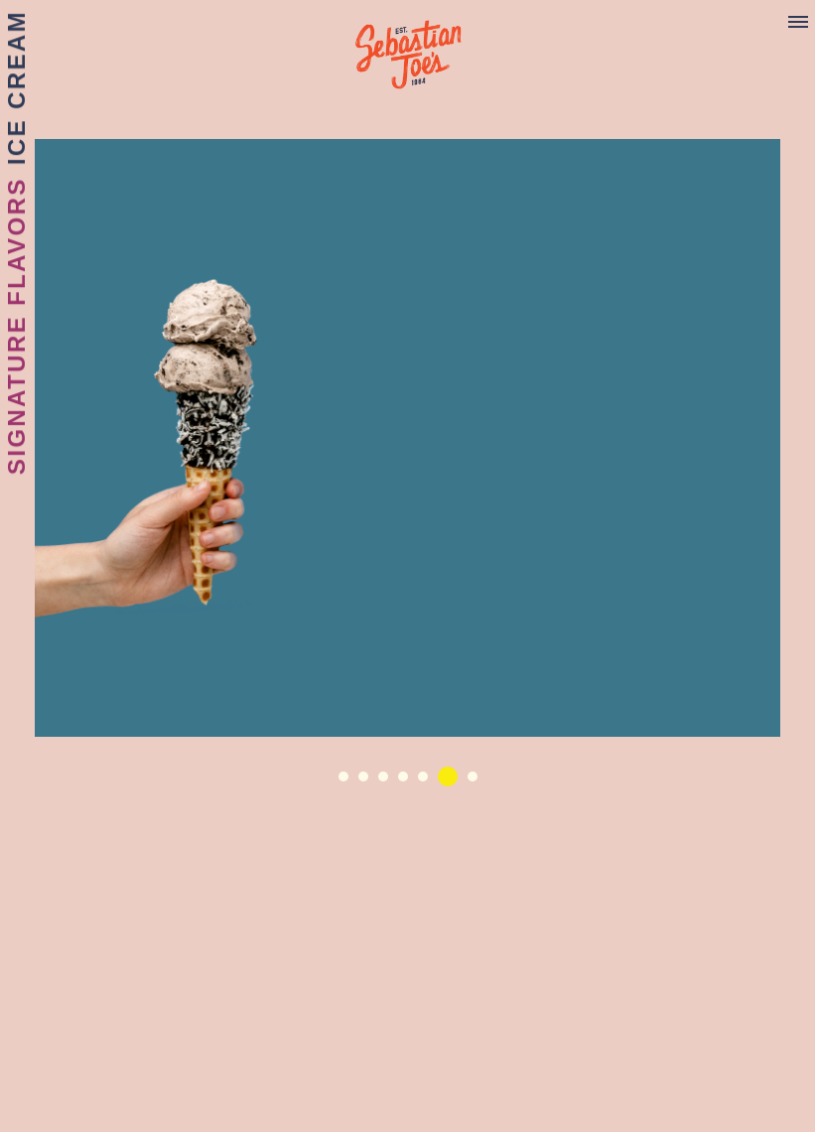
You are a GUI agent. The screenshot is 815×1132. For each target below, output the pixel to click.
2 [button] (368, 781)
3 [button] (388, 781)
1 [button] (348, 781)
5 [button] (428, 781)
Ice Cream (16, 87)
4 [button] (408, 781)
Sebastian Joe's (408, 44)
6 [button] (448, 776)
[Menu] (798, 23)
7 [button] (477, 781)
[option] (407, 438)
